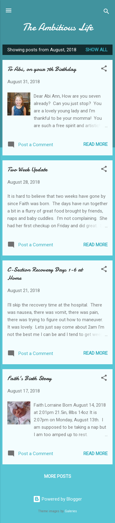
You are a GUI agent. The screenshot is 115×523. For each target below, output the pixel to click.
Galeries (71, 511)
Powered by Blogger (57, 499)
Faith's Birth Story (29, 378)
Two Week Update (27, 169)
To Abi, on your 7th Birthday (41, 69)
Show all (97, 50)
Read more (95, 144)
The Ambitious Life (57, 27)
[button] (104, 69)
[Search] (106, 12)
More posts (57, 476)
